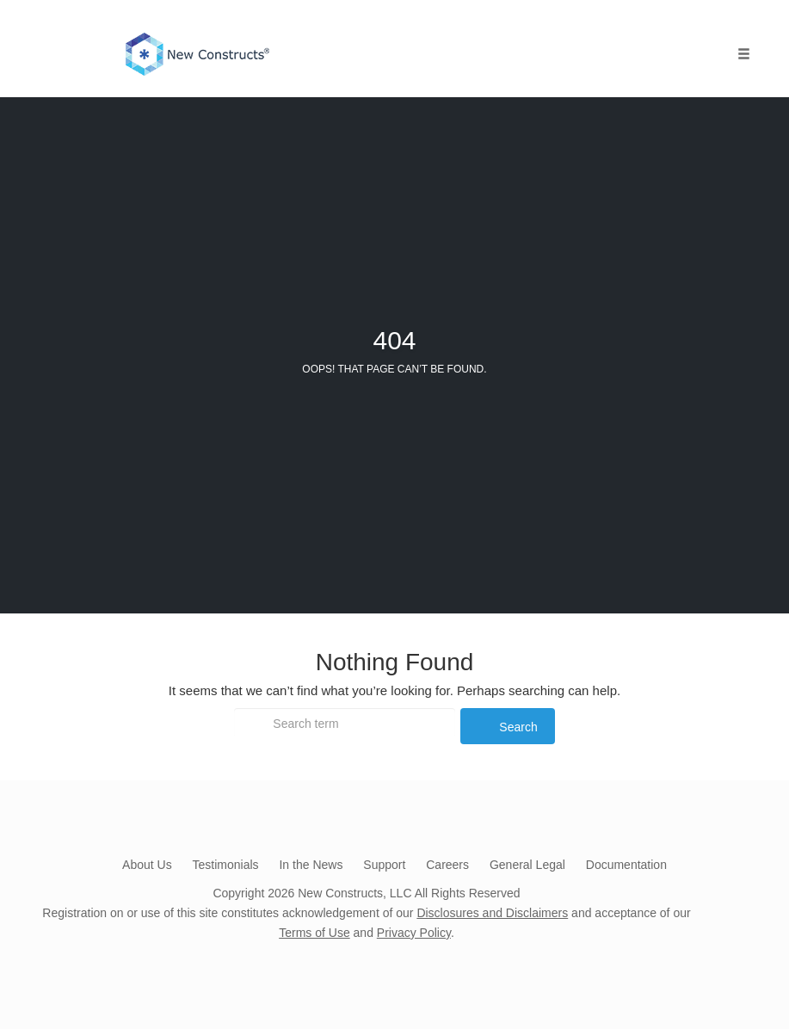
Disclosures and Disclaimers (492, 913)
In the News (310, 865)
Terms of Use (314, 933)
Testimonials (226, 865)
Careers (447, 865)
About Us (147, 865)
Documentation (626, 865)
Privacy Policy (414, 933)
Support (384, 865)
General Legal (527, 865)
